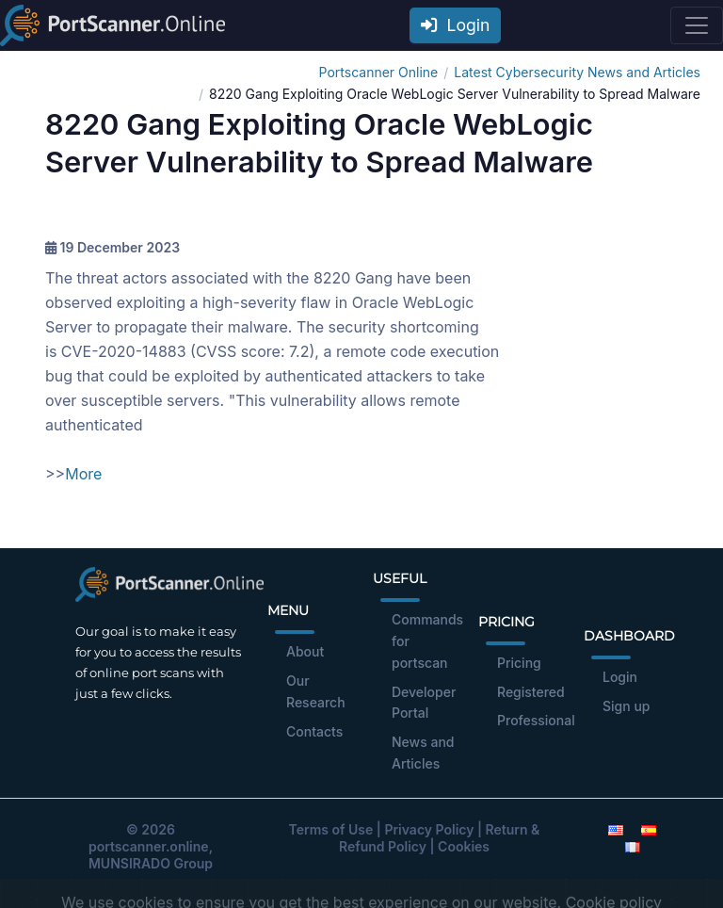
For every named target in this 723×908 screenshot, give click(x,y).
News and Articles (423, 752)
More (83, 473)
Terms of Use (331, 829)
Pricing (519, 663)
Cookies (464, 846)
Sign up (626, 706)
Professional (536, 720)
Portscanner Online (379, 72)
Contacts (314, 731)
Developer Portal (424, 703)
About (305, 651)
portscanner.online (148, 846)
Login (455, 25)
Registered (531, 692)
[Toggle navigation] (696, 25)
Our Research (315, 691)
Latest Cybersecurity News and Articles (577, 72)
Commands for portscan (427, 641)
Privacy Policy (429, 829)
